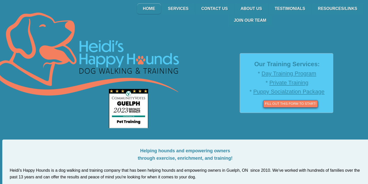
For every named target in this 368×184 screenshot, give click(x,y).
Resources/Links (337, 8)
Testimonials (290, 8)
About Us (251, 8)
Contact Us (214, 8)
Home (149, 8)
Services (178, 8)
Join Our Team (250, 20)
